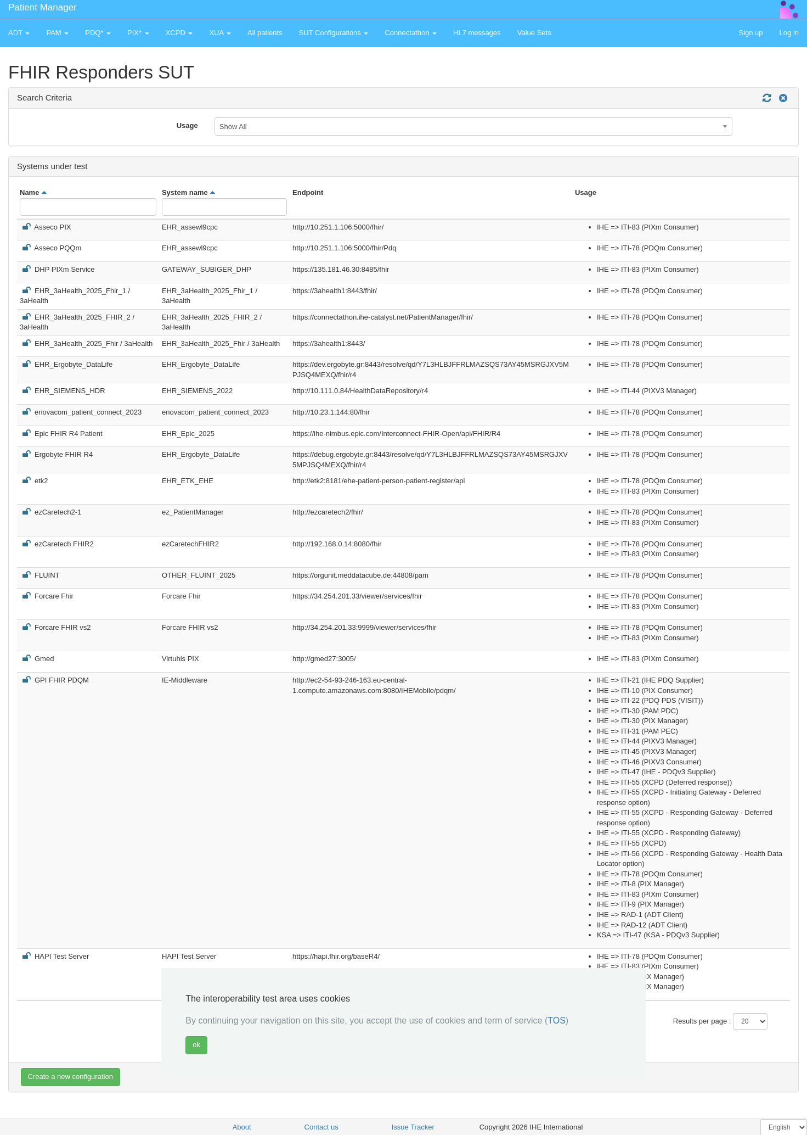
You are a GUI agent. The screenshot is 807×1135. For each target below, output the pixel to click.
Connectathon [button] (411, 33)
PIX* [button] (138, 33)
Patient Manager (42, 7)
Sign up (750, 33)
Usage (187, 125)
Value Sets (534, 33)
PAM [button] (57, 33)
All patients (265, 33)
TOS (557, 1020)
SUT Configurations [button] (334, 33)
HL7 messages (477, 33)
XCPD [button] (179, 33)
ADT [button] (19, 33)
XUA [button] (220, 33)
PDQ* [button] (98, 33)
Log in (789, 33)
